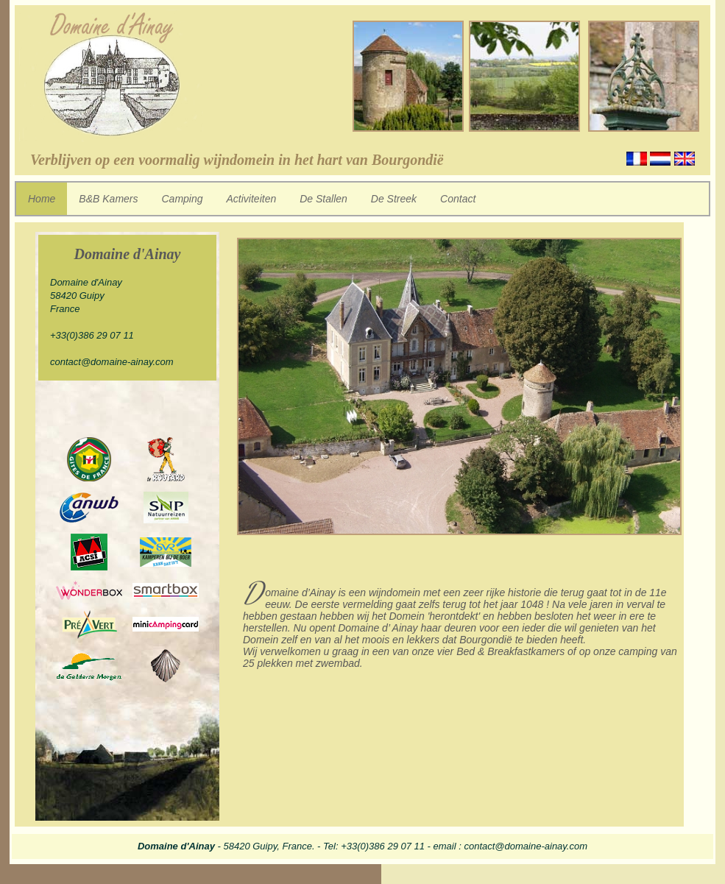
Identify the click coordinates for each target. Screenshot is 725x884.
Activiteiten (252, 199)
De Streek (394, 199)
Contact (457, 199)
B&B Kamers (108, 199)
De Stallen (323, 199)
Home (41, 199)
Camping (182, 199)
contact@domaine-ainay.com (112, 361)
